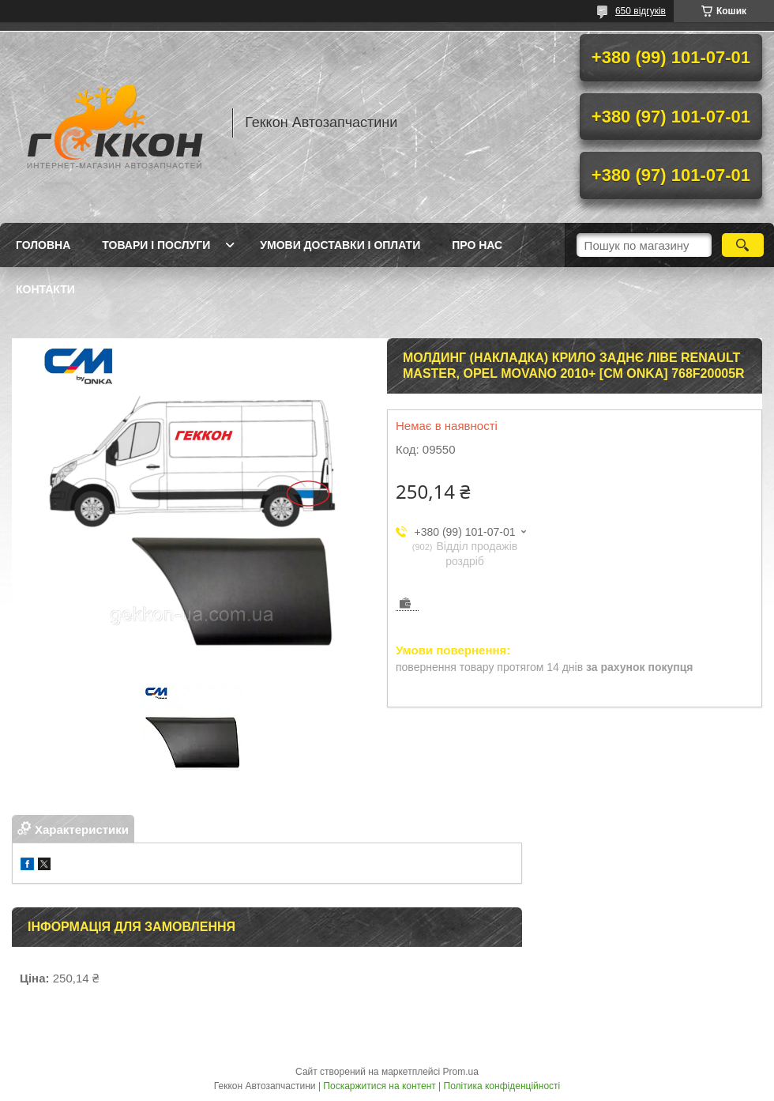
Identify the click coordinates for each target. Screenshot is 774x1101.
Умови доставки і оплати (340, 245)
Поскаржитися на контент (379, 1086)
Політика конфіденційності (502, 1086)
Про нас (477, 245)
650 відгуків (640, 11)
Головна (43, 245)
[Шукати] (743, 245)
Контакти (45, 289)
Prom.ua (461, 1071)
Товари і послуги (156, 245)
